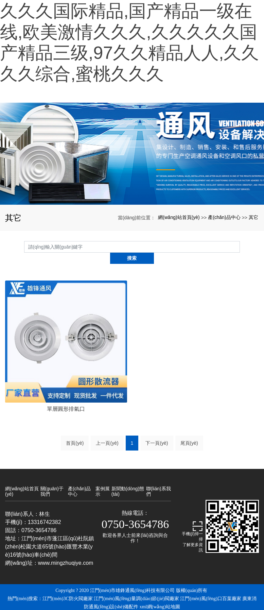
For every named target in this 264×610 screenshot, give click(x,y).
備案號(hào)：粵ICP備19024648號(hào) (132, 603)
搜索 (240, 247)
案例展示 (102, 479)
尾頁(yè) (189, 431)
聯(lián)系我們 (158, 479)
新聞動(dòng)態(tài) (127, 479)
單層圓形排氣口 (66, 397)
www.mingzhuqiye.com (65, 551)
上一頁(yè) (107, 431)
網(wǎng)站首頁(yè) (179, 217)
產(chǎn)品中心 (224, 217)
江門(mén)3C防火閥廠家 (67, 587)
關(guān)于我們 (52, 479)
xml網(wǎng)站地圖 (160, 595)
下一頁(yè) (156, 431)
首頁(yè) (75, 431)
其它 (253, 217)
